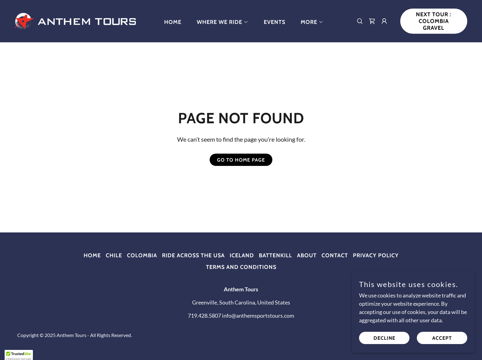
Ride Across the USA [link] (193, 255)
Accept (442, 342)
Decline (384, 342)
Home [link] (172, 22)
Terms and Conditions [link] (241, 267)
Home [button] (92, 255)
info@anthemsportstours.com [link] (258, 315)
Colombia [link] (142, 255)
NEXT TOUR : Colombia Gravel (433, 21)
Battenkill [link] (275, 255)
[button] (219, 22)
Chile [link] (114, 255)
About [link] (307, 255)
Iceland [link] (242, 255)
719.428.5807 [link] (204, 315)
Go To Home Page (241, 160)
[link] (75, 20)
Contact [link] (335, 255)
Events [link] (274, 22)
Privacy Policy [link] (376, 255)
